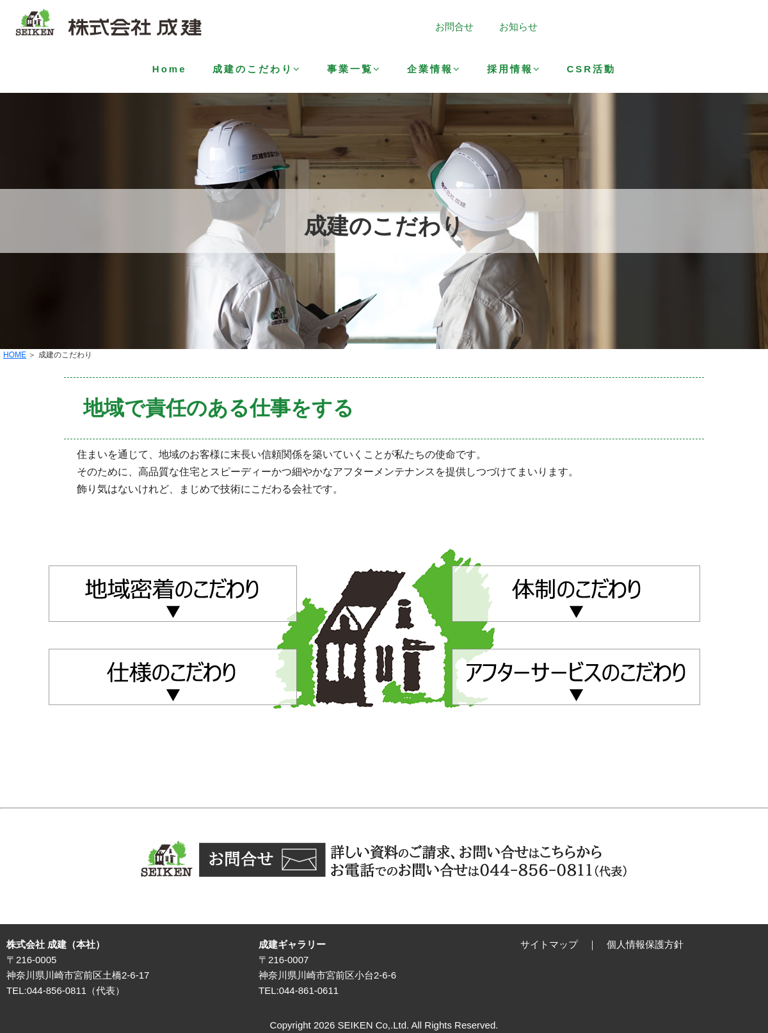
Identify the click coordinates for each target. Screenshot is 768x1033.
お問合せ (454, 26)
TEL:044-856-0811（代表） (65, 990)
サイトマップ (549, 944)
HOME (14, 354)
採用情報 (514, 68)
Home (169, 68)
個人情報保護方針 (645, 944)
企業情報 (434, 68)
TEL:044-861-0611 (299, 990)
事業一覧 (354, 68)
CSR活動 (591, 68)
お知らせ (518, 26)
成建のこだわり (256, 68)
